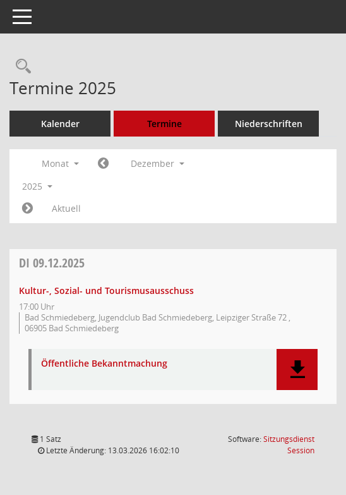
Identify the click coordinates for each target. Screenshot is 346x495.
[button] (297, 369)
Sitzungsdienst (288, 445)
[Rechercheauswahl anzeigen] (20, 66)
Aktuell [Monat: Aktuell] (66, 208)
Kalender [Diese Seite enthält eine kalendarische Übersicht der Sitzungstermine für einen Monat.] (60, 124)
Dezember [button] (157, 163)
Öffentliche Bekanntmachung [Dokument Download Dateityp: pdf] (104, 363)
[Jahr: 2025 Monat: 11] (103, 163)
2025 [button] (37, 186)
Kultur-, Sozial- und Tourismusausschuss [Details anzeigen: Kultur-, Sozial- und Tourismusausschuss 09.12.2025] (106, 290)
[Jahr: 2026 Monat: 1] (27, 208)
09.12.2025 (52, 262)
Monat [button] (60, 163)
